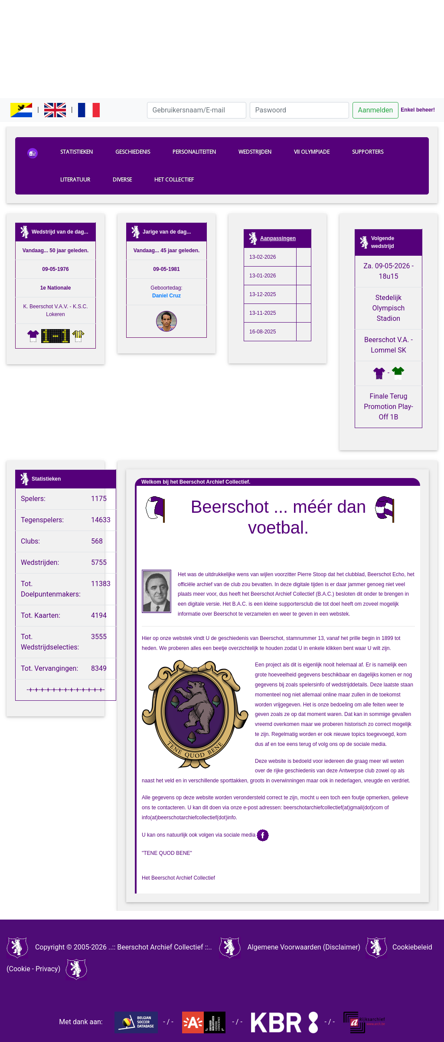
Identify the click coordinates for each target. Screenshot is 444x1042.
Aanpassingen (278, 238)
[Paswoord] (299, 110)
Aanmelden (375, 110)
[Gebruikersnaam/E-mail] (196, 110)
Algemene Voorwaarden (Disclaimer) (303, 947)
